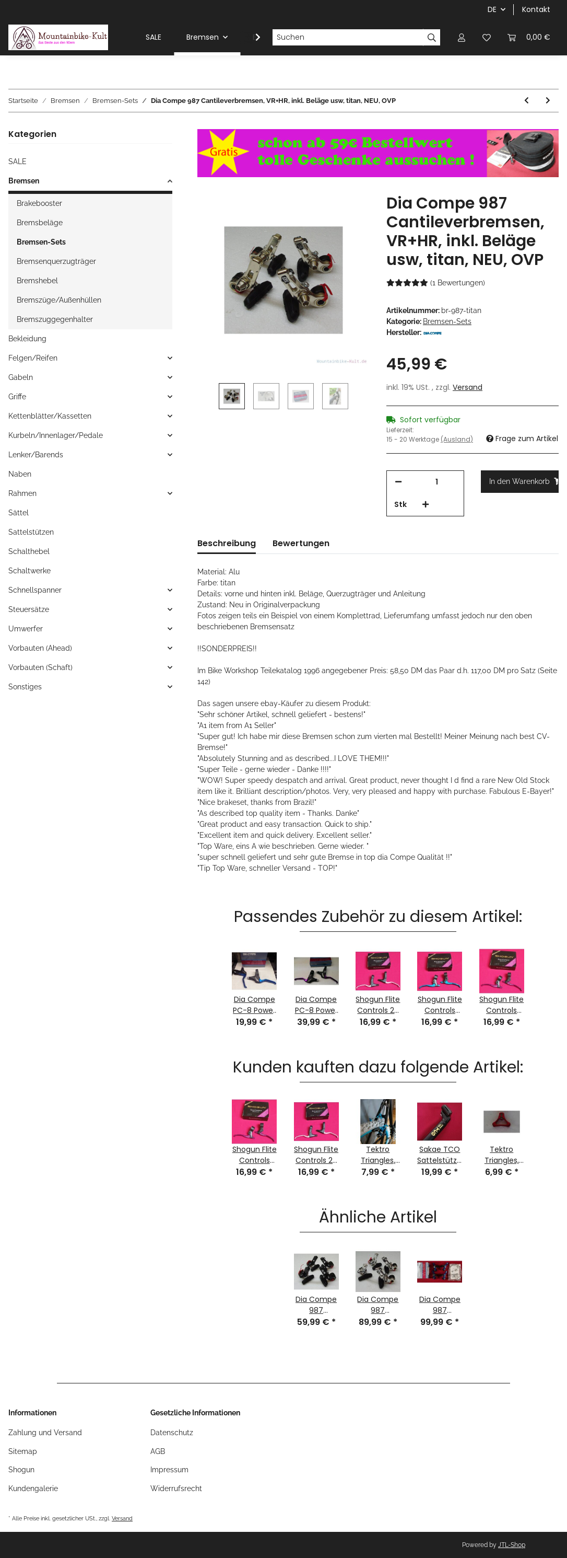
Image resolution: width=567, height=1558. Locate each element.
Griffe (17, 397)
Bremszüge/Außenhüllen (59, 300)
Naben (19, 474)
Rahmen (22, 493)
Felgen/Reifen (32, 358)
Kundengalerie (33, 1488)
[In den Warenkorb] (520, 481)
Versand (467, 387)
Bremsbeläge (40, 222)
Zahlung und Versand (45, 1432)
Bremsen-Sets (447, 321)
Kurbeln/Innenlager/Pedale (55, 435)
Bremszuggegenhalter (55, 319)
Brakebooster (39, 203)
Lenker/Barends (35, 455)
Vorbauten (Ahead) (40, 648)
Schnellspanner (35, 590)
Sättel (18, 513)
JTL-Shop (511, 1545)
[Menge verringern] (398, 482)
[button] (461, 37)
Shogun (21, 1469)
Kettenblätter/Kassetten (49, 416)
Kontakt (536, 9)
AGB (157, 1451)
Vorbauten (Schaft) (40, 667)
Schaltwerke (29, 571)
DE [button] (492, 9)
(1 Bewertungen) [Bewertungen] (435, 283)
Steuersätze (28, 609)
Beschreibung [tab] (226, 543)
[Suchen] (347, 38)
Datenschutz (171, 1432)
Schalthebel (29, 551)
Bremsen (23, 181)
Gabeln (20, 377)
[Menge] (436, 482)
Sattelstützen (31, 532)
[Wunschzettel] (486, 37)
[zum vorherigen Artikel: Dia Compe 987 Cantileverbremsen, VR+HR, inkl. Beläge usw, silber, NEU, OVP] (526, 100)
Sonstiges (25, 687)
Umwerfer (25, 629)
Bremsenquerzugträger (56, 261)
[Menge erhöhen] (425, 504)
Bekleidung (27, 338)
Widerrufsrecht (176, 1488)
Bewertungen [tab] (301, 543)
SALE (17, 161)
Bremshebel (37, 280)
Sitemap (22, 1451)
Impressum (169, 1469)
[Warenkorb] (529, 37)
